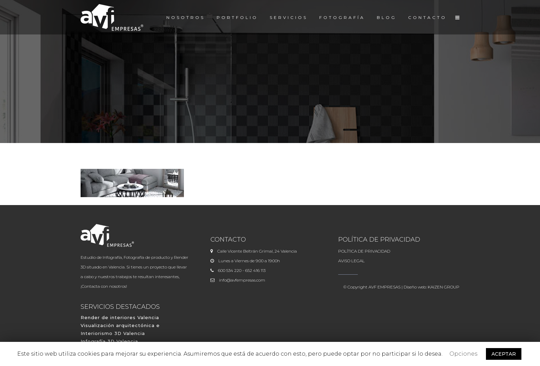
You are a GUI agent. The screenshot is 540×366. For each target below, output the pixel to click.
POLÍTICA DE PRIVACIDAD (364, 251)
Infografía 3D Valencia (109, 341)
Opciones (463, 353)
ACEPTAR (503, 354)
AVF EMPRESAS (384, 286)
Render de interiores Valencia (120, 317)
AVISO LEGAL (351, 260)
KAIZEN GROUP (443, 286)
